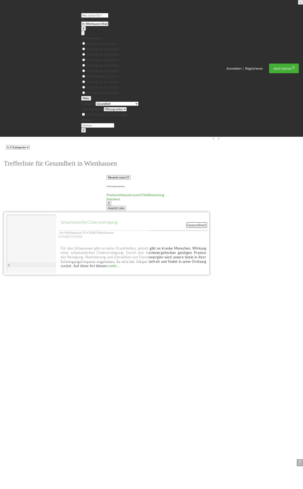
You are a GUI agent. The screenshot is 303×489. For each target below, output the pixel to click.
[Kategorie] (117, 104)
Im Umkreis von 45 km (102, 87)
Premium (113, 195)
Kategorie (88, 103)
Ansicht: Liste (116, 208)
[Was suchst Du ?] (94, 15)
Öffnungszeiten (92, 109)
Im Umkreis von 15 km (102, 54)
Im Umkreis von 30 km (102, 71)
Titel (145, 195)
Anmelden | (235, 68)
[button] (64, 68)
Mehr (86, 98)
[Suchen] (83, 28)
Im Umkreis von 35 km (102, 76)
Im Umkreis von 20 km (102, 60)
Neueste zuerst (118, 177)
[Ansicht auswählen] (108, 203)
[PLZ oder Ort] (94, 23)
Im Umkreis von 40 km (102, 82)
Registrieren (254, 68)
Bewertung (156, 195)
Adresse (87, 120)
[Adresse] (97, 125)
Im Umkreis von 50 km (102, 93)
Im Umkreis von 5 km (101, 43)
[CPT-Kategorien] (18, 147)
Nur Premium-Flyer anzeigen (107, 114)
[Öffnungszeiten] (115, 109)
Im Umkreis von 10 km (102, 49)
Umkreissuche (91, 38)
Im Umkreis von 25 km (102, 65)
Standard (113, 199)
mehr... (114, 266)
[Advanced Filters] (83, 33)
